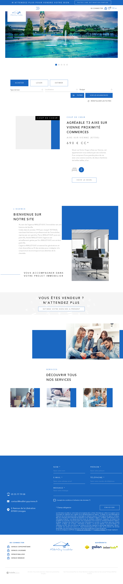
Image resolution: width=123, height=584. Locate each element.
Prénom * (95, 467)
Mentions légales (87, 572)
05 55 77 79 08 (18, 494)
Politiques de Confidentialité (84, 530)
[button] (56, 65)
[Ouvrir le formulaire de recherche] (77, 95)
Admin (96, 572)
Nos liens (102, 572)
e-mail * (57, 477)
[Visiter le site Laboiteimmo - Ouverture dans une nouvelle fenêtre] (13, 573)
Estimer (59, 83)
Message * (59, 488)
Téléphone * (97, 477)
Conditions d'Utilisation (100, 530)
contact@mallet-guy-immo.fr (24, 501)
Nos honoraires (68, 572)
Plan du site (77, 572)
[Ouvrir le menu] (38, 8)
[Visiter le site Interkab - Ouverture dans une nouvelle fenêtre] (110, 547)
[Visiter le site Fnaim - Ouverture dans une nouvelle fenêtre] (87, 547)
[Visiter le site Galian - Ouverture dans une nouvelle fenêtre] (96, 547)
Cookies (89, 573)
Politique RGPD (110, 572)
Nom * (56, 467)
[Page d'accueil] (16, 13)
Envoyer (109, 507)
